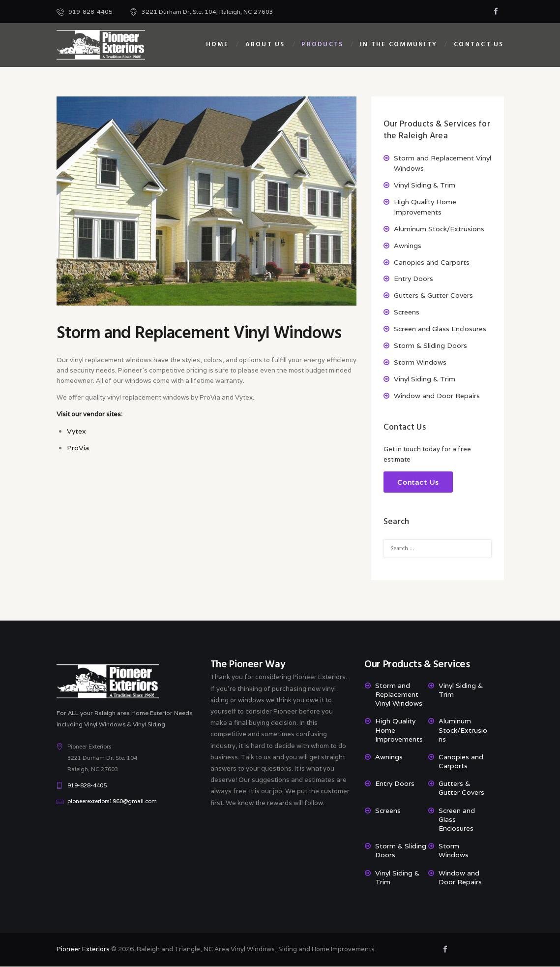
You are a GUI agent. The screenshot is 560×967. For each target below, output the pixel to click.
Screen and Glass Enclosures (440, 328)
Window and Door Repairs (437, 395)
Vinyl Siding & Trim (424, 185)
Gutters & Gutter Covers (433, 295)
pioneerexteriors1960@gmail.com (112, 801)
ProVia (78, 447)
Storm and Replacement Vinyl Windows (398, 695)
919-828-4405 (87, 785)
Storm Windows (420, 362)
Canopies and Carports (432, 262)
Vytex (76, 431)
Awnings (407, 245)
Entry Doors (413, 278)
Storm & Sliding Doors (430, 345)
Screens (406, 312)
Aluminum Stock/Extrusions (439, 228)
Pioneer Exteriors (83, 949)
